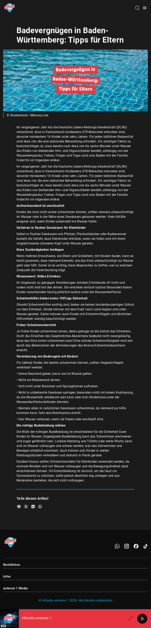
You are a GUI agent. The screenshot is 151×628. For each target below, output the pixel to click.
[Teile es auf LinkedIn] (33, 506)
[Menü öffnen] (145, 8)
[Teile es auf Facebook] (19, 506)
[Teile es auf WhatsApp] (40, 506)
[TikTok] (145, 546)
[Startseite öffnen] (9, 7)
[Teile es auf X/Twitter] (26, 506)
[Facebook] (136, 546)
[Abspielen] (142, 618)
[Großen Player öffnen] (130, 618)
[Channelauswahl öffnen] (137, 8)
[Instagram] (126, 546)
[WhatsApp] (117, 546)
